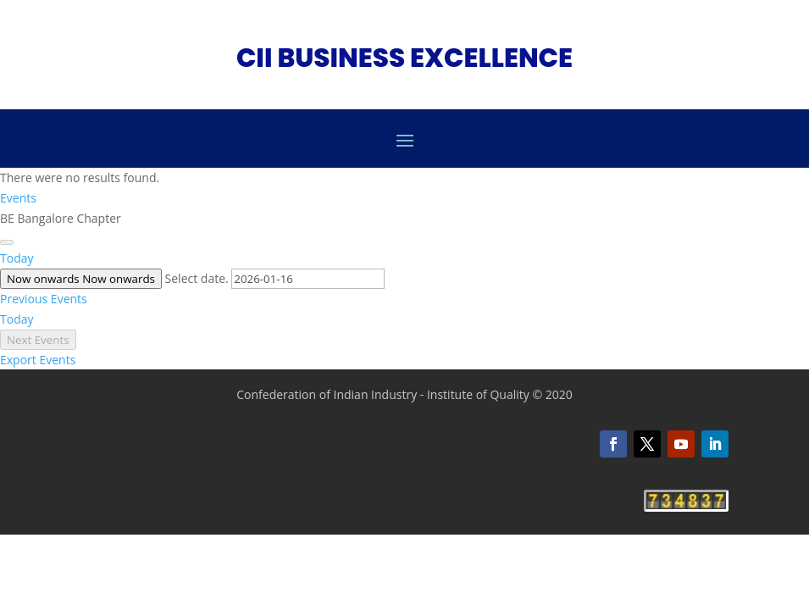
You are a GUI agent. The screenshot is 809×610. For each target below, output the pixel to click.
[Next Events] (7, 242)
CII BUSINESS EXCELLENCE (404, 57)
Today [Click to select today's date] (17, 258)
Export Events (37, 360)
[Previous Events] (43, 299)
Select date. (198, 278)
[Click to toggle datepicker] (81, 279)
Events (18, 198)
